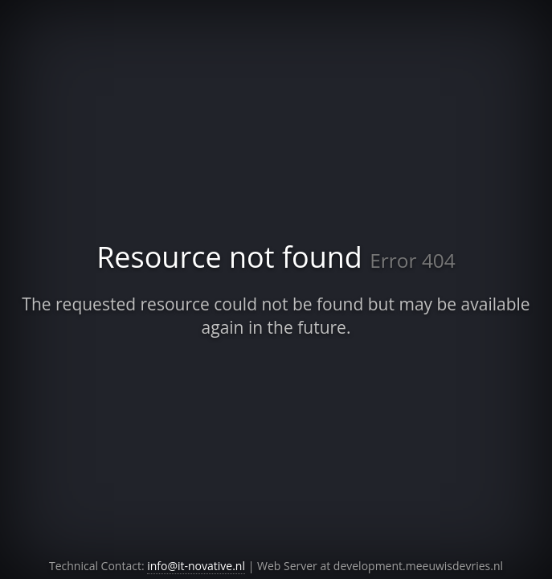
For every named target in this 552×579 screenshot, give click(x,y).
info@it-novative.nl (196, 565)
